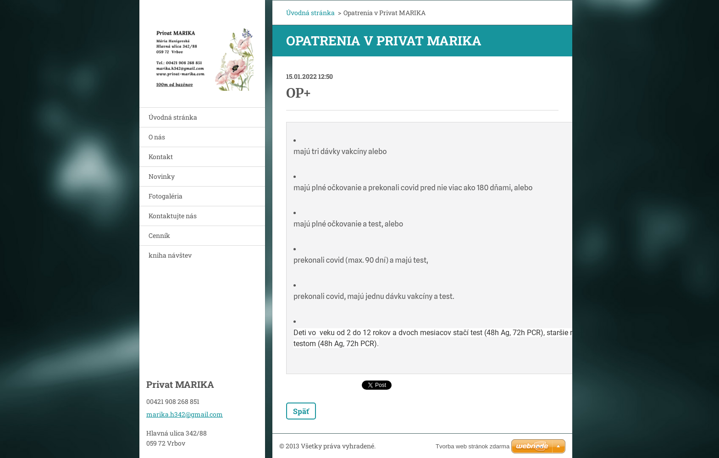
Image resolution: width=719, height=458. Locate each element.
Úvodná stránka (173, 117)
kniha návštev (170, 255)
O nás (157, 136)
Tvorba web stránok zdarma (472, 446)
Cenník (159, 235)
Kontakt (161, 156)
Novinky (162, 176)
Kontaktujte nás (173, 215)
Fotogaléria (166, 196)
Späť (301, 411)
